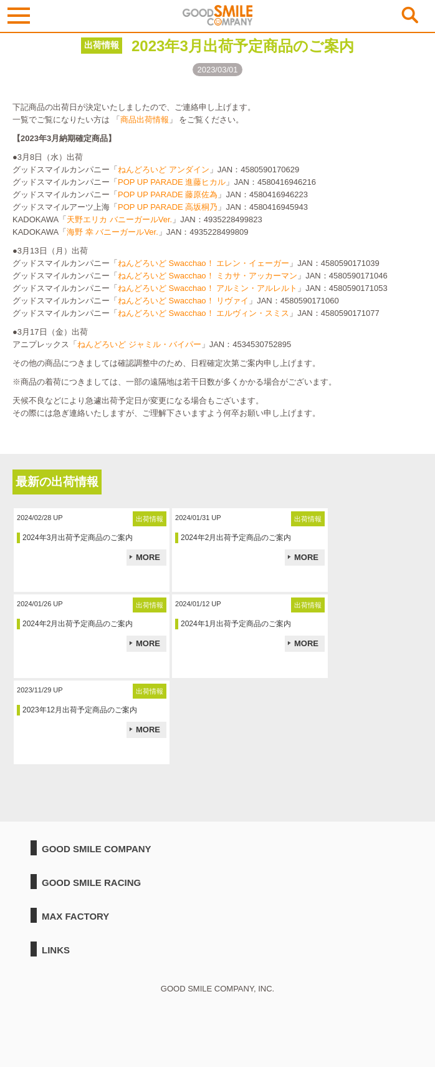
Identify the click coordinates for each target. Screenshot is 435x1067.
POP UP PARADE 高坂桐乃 (168, 207)
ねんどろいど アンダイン (163, 169)
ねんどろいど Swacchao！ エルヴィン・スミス (203, 313)
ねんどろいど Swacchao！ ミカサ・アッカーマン (207, 275)
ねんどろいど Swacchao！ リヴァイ (183, 300)
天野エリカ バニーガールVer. (119, 219)
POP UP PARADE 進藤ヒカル (172, 182)
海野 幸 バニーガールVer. (112, 232)
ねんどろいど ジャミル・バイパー (139, 344)
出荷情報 (101, 45)
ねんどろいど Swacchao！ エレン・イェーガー (203, 263)
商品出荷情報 (144, 119)
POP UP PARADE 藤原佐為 (168, 194)
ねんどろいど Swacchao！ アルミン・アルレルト (207, 288)
